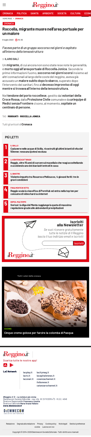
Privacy (40, 424)
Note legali (63, 424)
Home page (7, 18)
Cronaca (19, 18)
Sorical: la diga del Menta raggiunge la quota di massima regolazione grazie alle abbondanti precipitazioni (40, 206)
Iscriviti (79, 243)
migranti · (13, 116)
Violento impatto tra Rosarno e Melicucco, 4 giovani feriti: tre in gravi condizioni (44, 178)
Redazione (10, 424)
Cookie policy (50, 424)
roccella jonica (30, 116)
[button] (85, 20)
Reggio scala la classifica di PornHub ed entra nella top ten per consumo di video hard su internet (44, 192)
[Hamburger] (4, 5)
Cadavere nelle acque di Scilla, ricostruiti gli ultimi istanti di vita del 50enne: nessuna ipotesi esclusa (46, 150)
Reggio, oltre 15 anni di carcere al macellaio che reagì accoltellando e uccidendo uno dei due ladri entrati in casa (46, 164)
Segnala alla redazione (26, 424)
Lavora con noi (48, 427)
